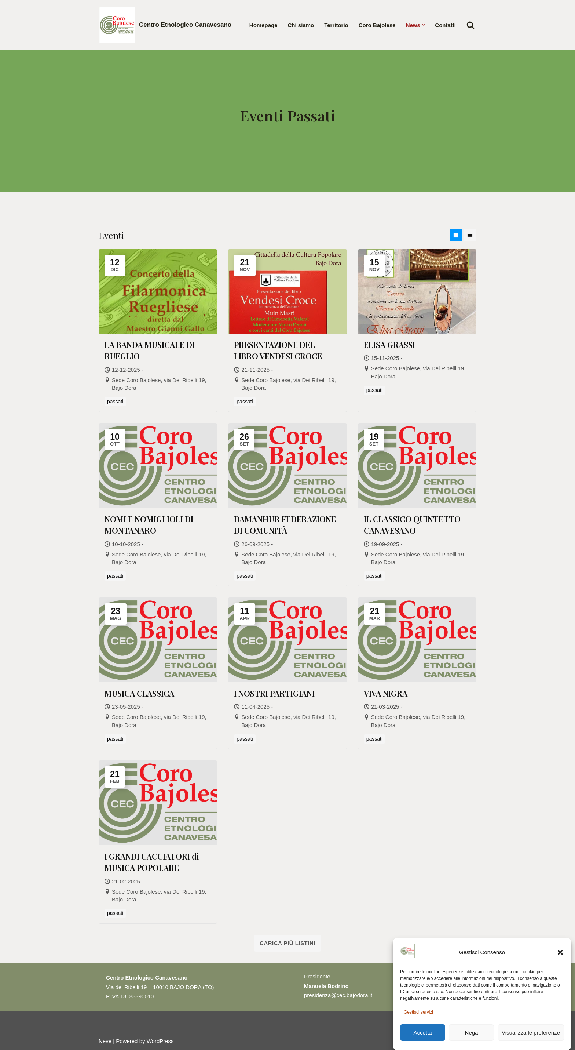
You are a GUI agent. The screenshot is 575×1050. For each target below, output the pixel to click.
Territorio (336, 25)
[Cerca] (470, 25)
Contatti (445, 25)
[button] (560, 960)
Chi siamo (301, 25)
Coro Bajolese (377, 25)
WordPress (160, 1041)
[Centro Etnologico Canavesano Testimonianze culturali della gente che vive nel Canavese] (165, 25)
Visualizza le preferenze (531, 1041)
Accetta (422, 1041)
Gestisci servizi (418, 1020)
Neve (105, 1041)
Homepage (263, 25)
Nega (471, 1041)
